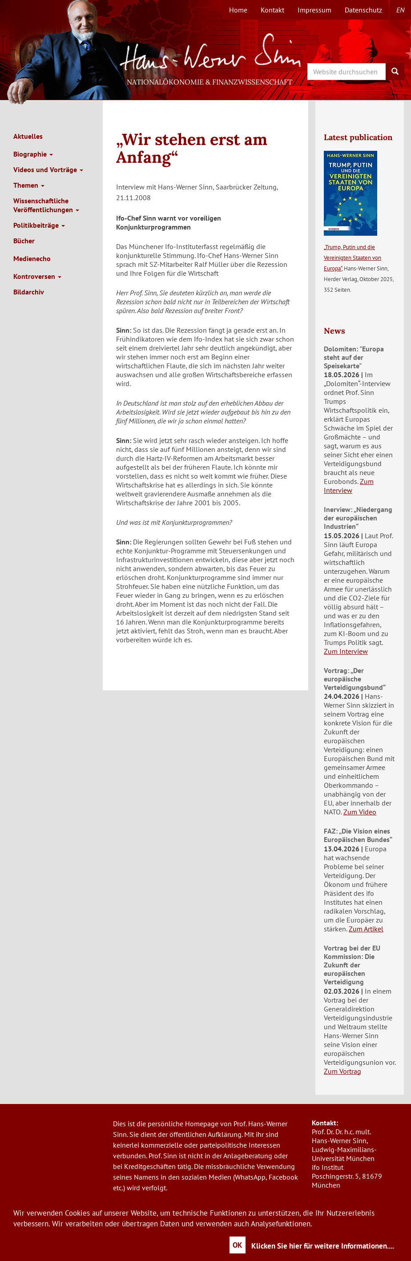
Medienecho (32, 258)
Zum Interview (349, 486)
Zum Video (359, 811)
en (400, 9)
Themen (28, 185)
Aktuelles (28, 136)
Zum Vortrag (342, 1071)
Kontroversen (37, 276)
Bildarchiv (28, 291)
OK (237, 1245)
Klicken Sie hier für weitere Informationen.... (322, 1246)
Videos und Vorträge (48, 169)
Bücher (24, 240)
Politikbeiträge (39, 225)
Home (238, 9)
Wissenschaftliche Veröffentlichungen (46, 205)
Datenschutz (363, 9)
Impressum (314, 9)
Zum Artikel (366, 928)
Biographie (33, 153)
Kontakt (272, 9)
